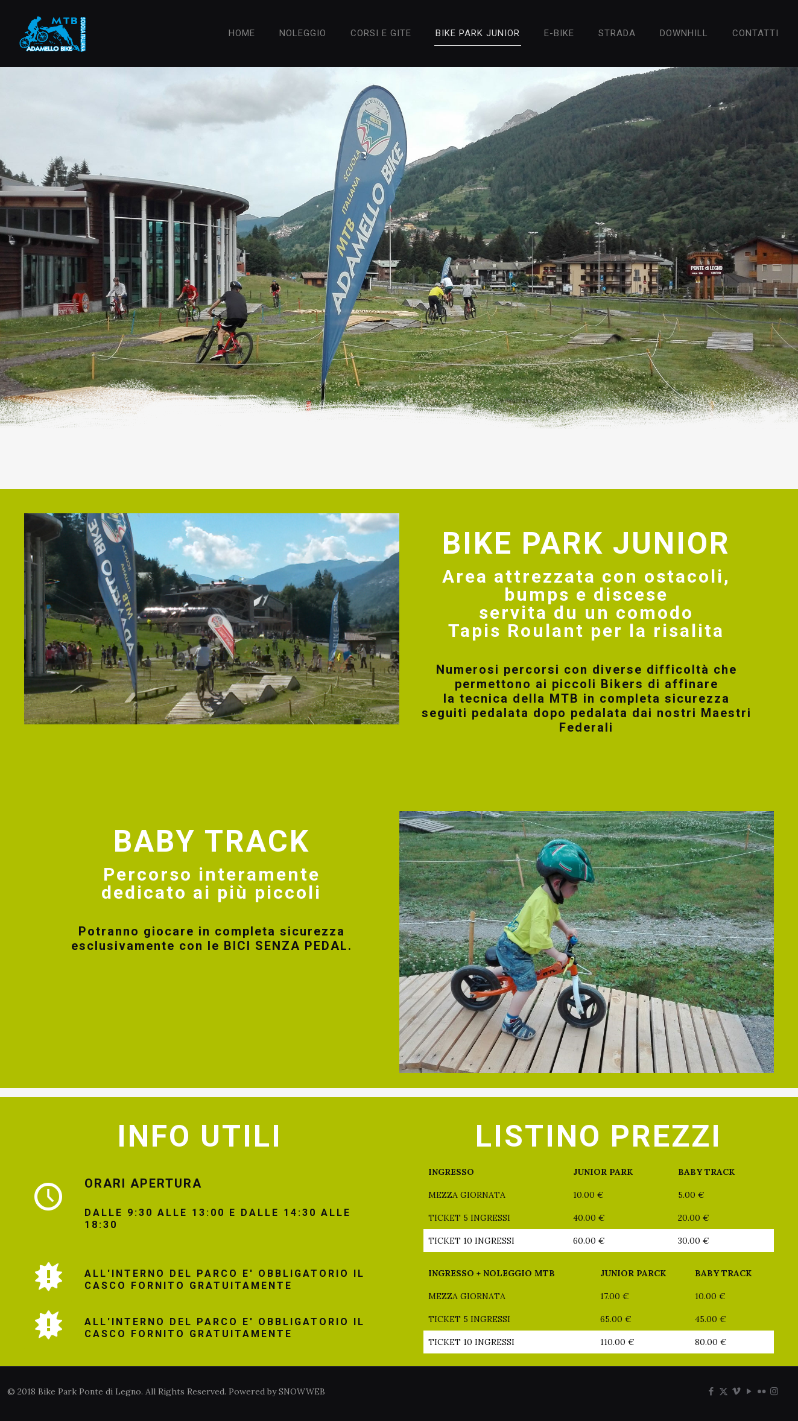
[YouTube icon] (748, 1391)
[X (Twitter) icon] (723, 1391)
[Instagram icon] (774, 1391)
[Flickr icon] (761, 1391)
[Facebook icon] (710, 1391)
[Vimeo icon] (736, 1391)
